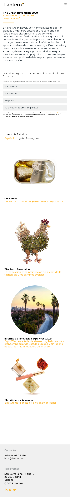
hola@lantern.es (14, 458)
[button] (65, 4)
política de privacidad (52, 113)
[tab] (10, 139)
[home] (12, 3)
